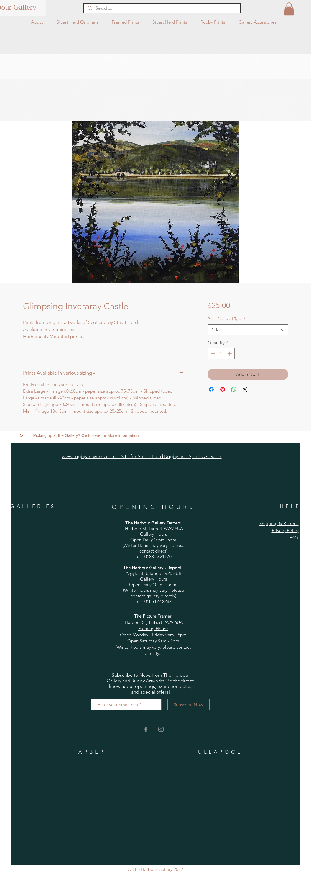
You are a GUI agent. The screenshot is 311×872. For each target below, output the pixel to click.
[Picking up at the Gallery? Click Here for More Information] (86, 435)
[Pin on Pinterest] (222, 389)
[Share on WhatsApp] (233, 389)
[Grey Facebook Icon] (145, 729)
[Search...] (162, 9)
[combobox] (248, 330)
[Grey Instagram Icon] (160, 729)
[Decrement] (212, 353)
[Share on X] (245, 389)
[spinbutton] (221, 353)
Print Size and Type (227, 319)
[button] (289, 8)
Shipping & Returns (278, 523)
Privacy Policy (285, 530)
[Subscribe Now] (188, 704)
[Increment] (230, 353)
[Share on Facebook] (211, 389)
